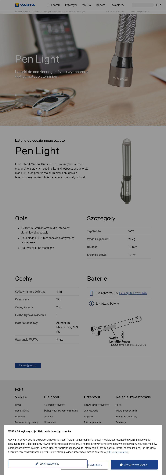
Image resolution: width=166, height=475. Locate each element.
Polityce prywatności (118, 452)
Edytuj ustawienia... (35, 464)
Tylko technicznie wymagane (86, 464)
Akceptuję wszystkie (136, 464)
